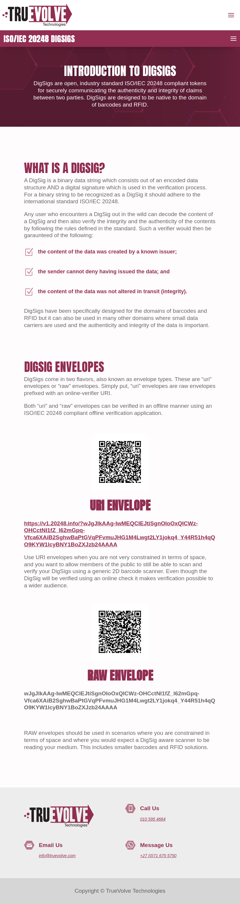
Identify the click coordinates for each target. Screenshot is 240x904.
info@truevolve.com (57, 855)
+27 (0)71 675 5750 (158, 855)
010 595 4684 (153, 819)
